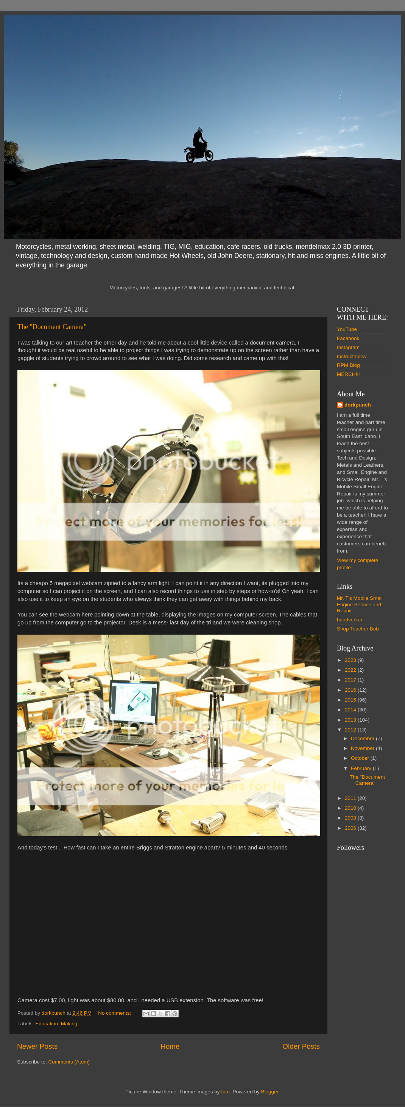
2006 (351, 828)
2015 (351, 700)
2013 (351, 720)
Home (169, 1046)
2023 (351, 660)
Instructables (351, 356)
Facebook (348, 338)
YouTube (347, 329)
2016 (351, 690)
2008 (351, 818)
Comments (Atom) (69, 1062)
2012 (351, 730)
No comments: (115, 1013)
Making (69, 1023)
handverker (350, 620)
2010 (351, 808)
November (363, 748)
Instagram (348, 347)
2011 (351, 798)
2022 (351, 670)
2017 (351, 680)
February (362, 768)
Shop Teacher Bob (358, 629)
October (361, 758)
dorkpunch (357, 405)
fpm (225, 1092)
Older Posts (301, 1046)
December (363, 738)
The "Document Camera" (52, 327)
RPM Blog (348, 365)
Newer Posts (37, 1046)
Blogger (269, 1092)
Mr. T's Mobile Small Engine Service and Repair (360, 604)
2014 (351, 710)
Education (46, 1023)
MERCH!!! (348, 374)
